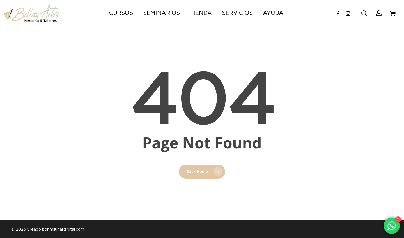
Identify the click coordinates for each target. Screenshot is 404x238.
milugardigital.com (67, 229)
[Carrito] (393, 13)
